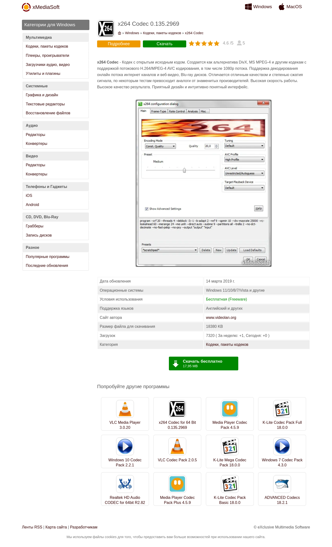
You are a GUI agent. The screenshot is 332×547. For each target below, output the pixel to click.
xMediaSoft (46, 7)
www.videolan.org (221, 317)
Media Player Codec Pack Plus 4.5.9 (177, 500)
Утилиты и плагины (43, 73)
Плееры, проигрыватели (47, 55)
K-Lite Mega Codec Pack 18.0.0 (229, 462)
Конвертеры (36, 144)
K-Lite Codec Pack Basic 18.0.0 (230, 500)
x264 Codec (194, 33)
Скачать (165, 43)
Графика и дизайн (42, 95)
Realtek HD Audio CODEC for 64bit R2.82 (125, 500)
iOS (29, 195)
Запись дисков (39, 235)
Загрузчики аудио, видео (48, 65)
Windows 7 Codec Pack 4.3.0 (282, 462)
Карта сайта (56, 527)
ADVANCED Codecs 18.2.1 (282, 500)
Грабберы (34, 226)
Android (32, 205)
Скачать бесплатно (202, 361)
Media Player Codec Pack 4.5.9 (229, 425)
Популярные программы (47, 257)
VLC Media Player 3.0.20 (124, 425)
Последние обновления (47, 266)
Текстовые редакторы (45, 104)
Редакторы (35, 135)
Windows (262, 6)
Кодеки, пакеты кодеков (47, 46)
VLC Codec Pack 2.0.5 (177, 460)
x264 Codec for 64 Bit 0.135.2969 (177, 425)
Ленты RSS (32, 527)
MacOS (294, 6)
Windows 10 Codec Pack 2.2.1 (125, 462)
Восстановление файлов (48, 113)
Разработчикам (84, 527)
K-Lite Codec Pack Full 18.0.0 (282, 425)
